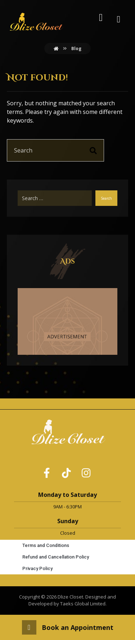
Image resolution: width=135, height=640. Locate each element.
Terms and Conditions (45, 545)
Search (106, 198)
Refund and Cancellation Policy (55, 557)
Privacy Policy (37, 568)
